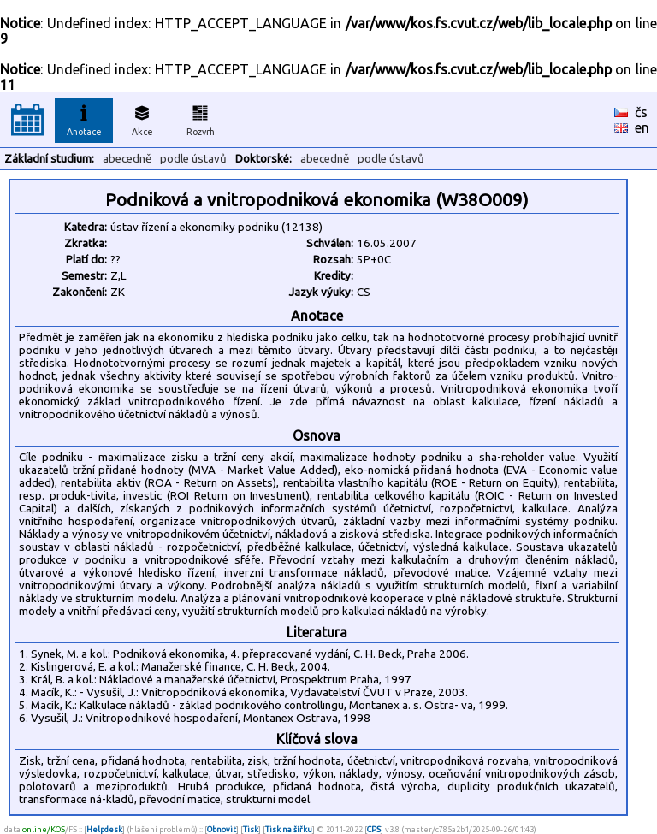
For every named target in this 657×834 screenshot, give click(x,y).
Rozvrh (200, 118)
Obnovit (221, 829)
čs (641, 112)
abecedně (127, 158)
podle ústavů (193, 158)
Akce (142, 118)
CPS (374, 829)
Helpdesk (104, 829)
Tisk (250, 829)
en (642, 127)
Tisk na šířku (288, 829)
